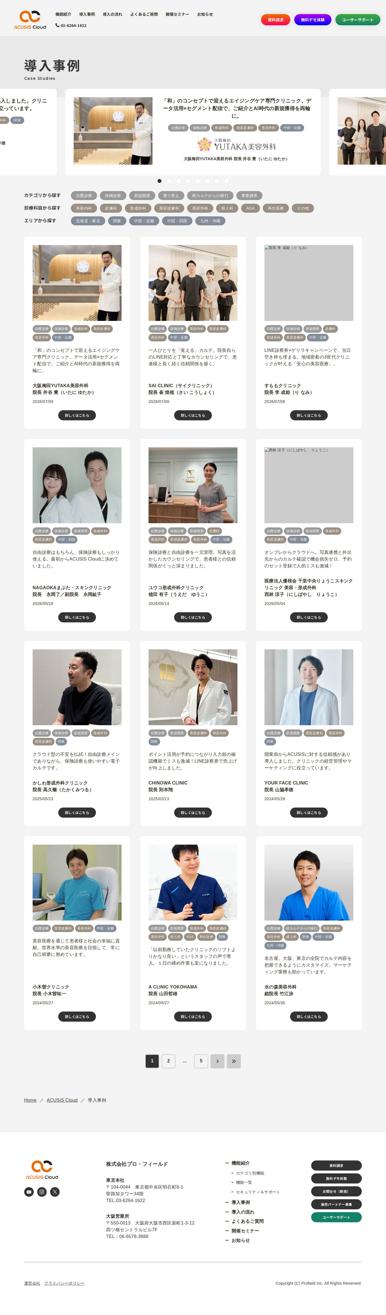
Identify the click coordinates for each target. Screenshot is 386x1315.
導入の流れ (113, 14)
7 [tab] (217, 181)
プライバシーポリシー (64, 1283)
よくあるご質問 (145, 14)
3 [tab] (179, 181)
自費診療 (84, 195)
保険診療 (113, 195)
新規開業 (142, 195)
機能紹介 (63, 14)
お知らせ (207, 14)
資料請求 (274, 19)
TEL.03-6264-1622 (125, 1200)
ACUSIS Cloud (62, 1100)
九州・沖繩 (210, 221)
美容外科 (200, 208)
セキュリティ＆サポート (258, 1192)
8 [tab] (226, 181)
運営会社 (32, 1283)
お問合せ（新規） (337, 1191)
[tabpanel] (193, 132)
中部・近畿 (144, 221)
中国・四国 (177, 221)
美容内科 (84, 208)
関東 (117, 221)
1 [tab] (159, 181)
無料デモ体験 (312, 19)
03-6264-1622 (71, 25)
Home (30, 1100)
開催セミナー (179, 14)
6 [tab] (207, 181)
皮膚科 (111, 208)
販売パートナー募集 (336, 1204)
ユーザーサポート (357, 19)
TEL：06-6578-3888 (127, 1236)
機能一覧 (244, 1182)
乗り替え (171, 195)
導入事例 (87, 14)
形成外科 (138, 208)
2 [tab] (169, 181)
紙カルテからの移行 (210, 195)
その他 (303, 208)
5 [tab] (198, 181)
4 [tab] (188, 181)
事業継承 (249, 195)
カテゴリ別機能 (250, 1173)
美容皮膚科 (169, 208)
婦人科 (227, 208)
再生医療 (276, 208)
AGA (250, 208)
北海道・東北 (88, 221)
